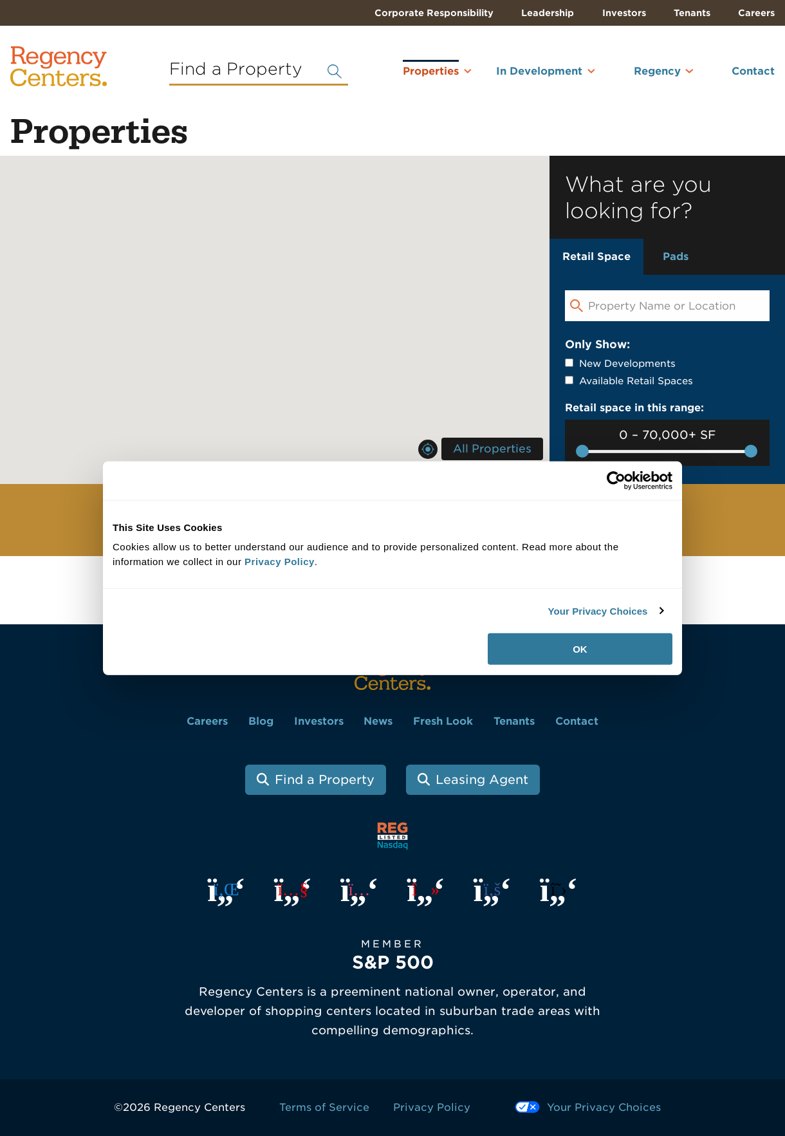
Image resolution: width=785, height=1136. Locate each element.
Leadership (547, 13)
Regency (657, 71)
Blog (260, 721)
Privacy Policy (431, 1107)
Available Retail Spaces (636, 381)
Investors (624, 13)
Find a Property (324, 779)
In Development (539, 71)
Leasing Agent (482, 779)
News (378, 721)
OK (580, 649)
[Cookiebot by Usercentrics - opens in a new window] (616, 480)
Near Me (428, 449)
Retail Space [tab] (596, 256)
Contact (753, 71)
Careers (756, 13)
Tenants (692, 13)
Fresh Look (443, 721)
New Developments (627, 363)
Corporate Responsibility (434, 13)
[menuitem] (414, 76)
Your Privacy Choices (597, 610)
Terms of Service (324, 1107)
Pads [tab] (675, 256)
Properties (431, 68)
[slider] (582, 451)
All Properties (492, 448)
